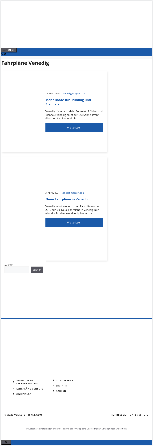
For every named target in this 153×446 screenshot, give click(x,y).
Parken (61, 390)
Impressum (119, 414)
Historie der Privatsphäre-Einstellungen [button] (81, 428)
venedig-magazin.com (74, 93)
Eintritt (62, 385)
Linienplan (24, 393)
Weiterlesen (74, 127)
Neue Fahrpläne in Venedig (67, 199)
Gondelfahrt (65, 380)
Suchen (8, 264)
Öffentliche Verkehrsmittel (27, 382)
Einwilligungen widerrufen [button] (114, 428)
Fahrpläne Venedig (29, 388)
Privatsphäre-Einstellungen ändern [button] (43, 428)
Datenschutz (139, 414)
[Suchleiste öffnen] (3, 54)
